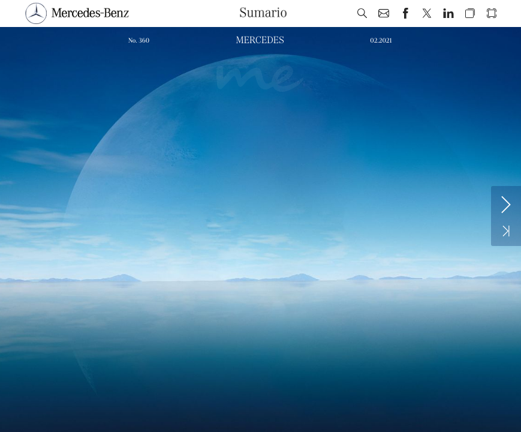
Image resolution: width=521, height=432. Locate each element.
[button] (362, 13)
